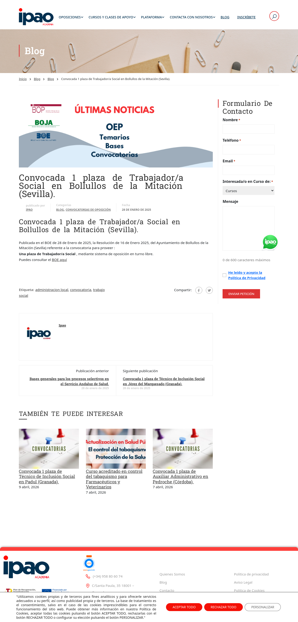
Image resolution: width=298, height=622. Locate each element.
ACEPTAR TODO (180, 607)
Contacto (166, 590)
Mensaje (230, 203)
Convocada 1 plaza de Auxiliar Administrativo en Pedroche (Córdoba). (180, 478)
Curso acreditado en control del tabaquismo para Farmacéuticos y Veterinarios (114, 481)
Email (229, 162)
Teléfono (232, 142)
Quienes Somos (172, 574)
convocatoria (80, 291)
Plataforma (151, 17)
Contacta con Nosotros (191, 17)
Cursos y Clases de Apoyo (111, 17)
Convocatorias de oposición (88, 211)
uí (65, 261)
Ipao (29, 211)
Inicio (23, 80)
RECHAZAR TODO (221, 607)
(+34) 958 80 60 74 (103, 576)
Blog (225, 17)
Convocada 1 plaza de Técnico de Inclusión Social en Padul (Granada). (47, 478)
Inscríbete (246, 17)
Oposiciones (70, 17)
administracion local (51, 291)
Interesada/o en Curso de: (248, 183)
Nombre (231, 121)
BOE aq (58, 261)
